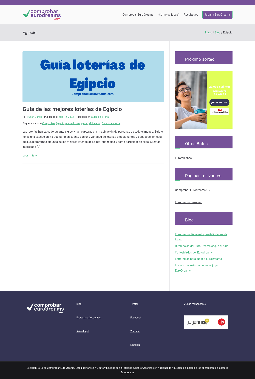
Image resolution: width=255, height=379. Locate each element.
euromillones (72, 123)
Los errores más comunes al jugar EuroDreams (197, 268)
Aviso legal (82, 331)
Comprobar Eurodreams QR (192, 190)
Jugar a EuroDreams (217, 14)
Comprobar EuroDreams (138, 14)
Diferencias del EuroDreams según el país (201, 246)
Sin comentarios (111, 123)
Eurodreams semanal (188, 202)
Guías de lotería (100, 116)
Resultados (191, 14)
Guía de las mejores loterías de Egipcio (72, 109)
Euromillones (183, 158)
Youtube (135, 331)
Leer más (29, 155)
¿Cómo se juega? (169, 14)
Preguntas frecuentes (88, 317)
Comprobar (48, 123)
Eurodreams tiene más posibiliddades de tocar (201, 237)
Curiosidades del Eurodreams (194, 252)
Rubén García (34, 116)
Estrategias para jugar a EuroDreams (198, 259)
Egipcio (60, 123)
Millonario (94, 123)
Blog (79, 304)
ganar (84, 123)
